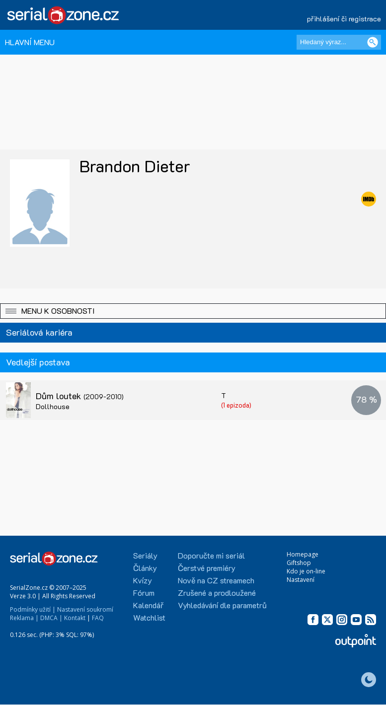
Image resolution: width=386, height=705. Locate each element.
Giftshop (299, 563)
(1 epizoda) (236, 405)
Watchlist (149, 617)
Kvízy (142, 580)
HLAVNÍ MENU (30, 42)
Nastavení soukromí (85, 609)
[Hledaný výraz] (339, 42)
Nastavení (300, 579)
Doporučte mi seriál (211, 555)
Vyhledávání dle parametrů (222, 605)
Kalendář (148, 605)
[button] (193, 311)
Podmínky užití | (33, 609)
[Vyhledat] (372, 42)
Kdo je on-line (306, 571)
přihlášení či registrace (344, 18)
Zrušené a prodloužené (217, 592)
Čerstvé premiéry (206, 568)
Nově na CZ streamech (216, 580)
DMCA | (51, 618)
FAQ (98, 618)
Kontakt (74, 618)
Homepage (302, 554)
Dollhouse (53, 406)
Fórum (143, 592)
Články (145, 568)
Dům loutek (80, 396)
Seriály (145, 555)
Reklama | (24, 618)
